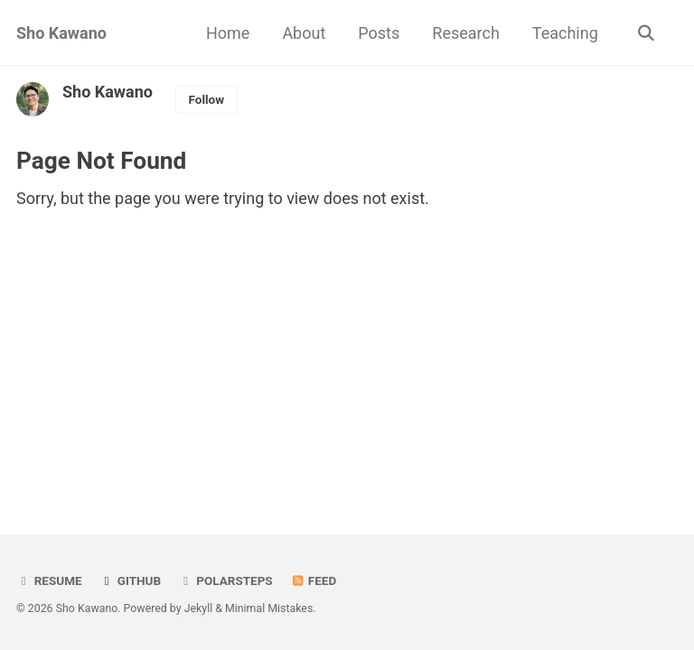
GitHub (131, 580)
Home (227, 32)
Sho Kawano (61, 32)
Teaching (565, 32)
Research (466, 32)
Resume (49, 580)
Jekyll (198, 608)
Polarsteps (227, 580)
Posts (378, 32)
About (303, 32)
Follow (206, 99)
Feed (315, 580)
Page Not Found (107, 161)
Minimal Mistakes (269, 608)
